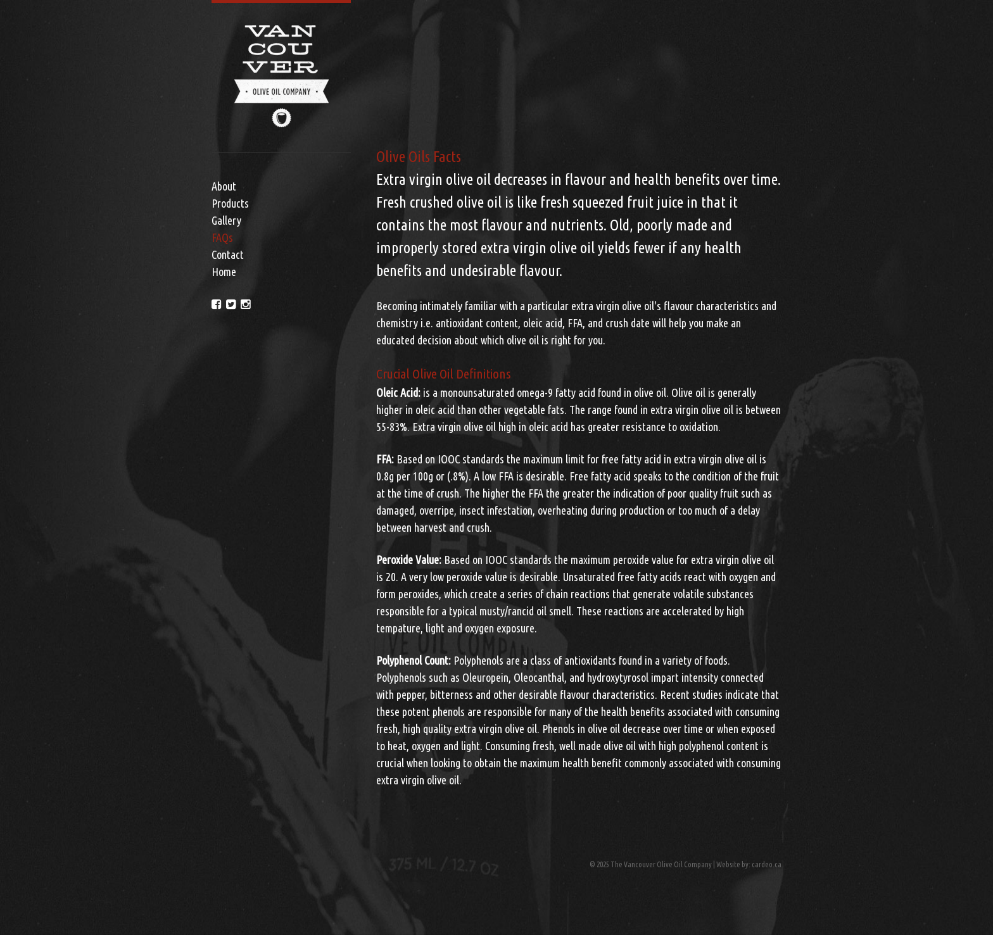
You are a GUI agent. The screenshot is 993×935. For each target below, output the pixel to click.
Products (230, 203)
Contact (228, 254)
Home (224, 271)
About (224, 186)
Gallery (226, 220)
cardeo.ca (766, 864)
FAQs (222, 237)
